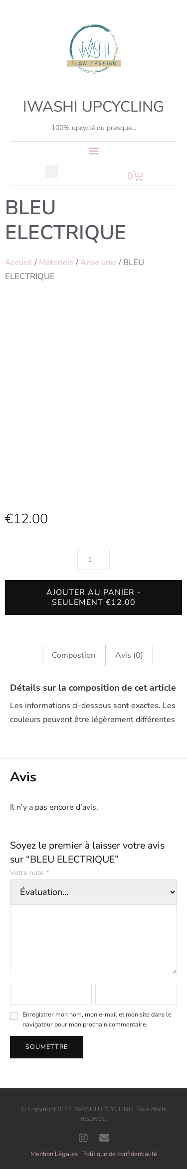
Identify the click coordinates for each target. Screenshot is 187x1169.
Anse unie (98, 262)
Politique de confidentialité (119, 1154)
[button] (93, 150)
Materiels (56, 262)
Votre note (29, 872)
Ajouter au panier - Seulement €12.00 (93, 597)
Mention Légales (54, 1154)
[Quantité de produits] (93, 560)
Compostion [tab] (73, 655)
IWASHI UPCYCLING (93, 107)
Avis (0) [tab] (129, 655)
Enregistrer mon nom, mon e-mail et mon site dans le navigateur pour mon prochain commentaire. (97, 1019)
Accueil (18, 262)
